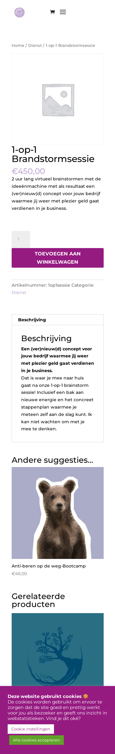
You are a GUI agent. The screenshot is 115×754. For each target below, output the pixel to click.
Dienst (35, 45)
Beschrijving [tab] (32, 319)
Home (18, 45)
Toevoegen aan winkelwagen (58, 258)
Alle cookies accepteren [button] (36, 739)
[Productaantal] (21, 239)
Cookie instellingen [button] (30, 728)
